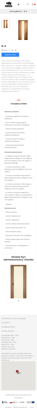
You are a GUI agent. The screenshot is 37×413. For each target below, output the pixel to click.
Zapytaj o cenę (10, 55)
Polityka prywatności (20, 407)
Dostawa (8, 407)
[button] (18, 373)
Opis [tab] (18, 100)
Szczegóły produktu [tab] (19, 104)
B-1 (19, 301)
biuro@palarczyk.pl (8, 327)
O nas (31, 407)
